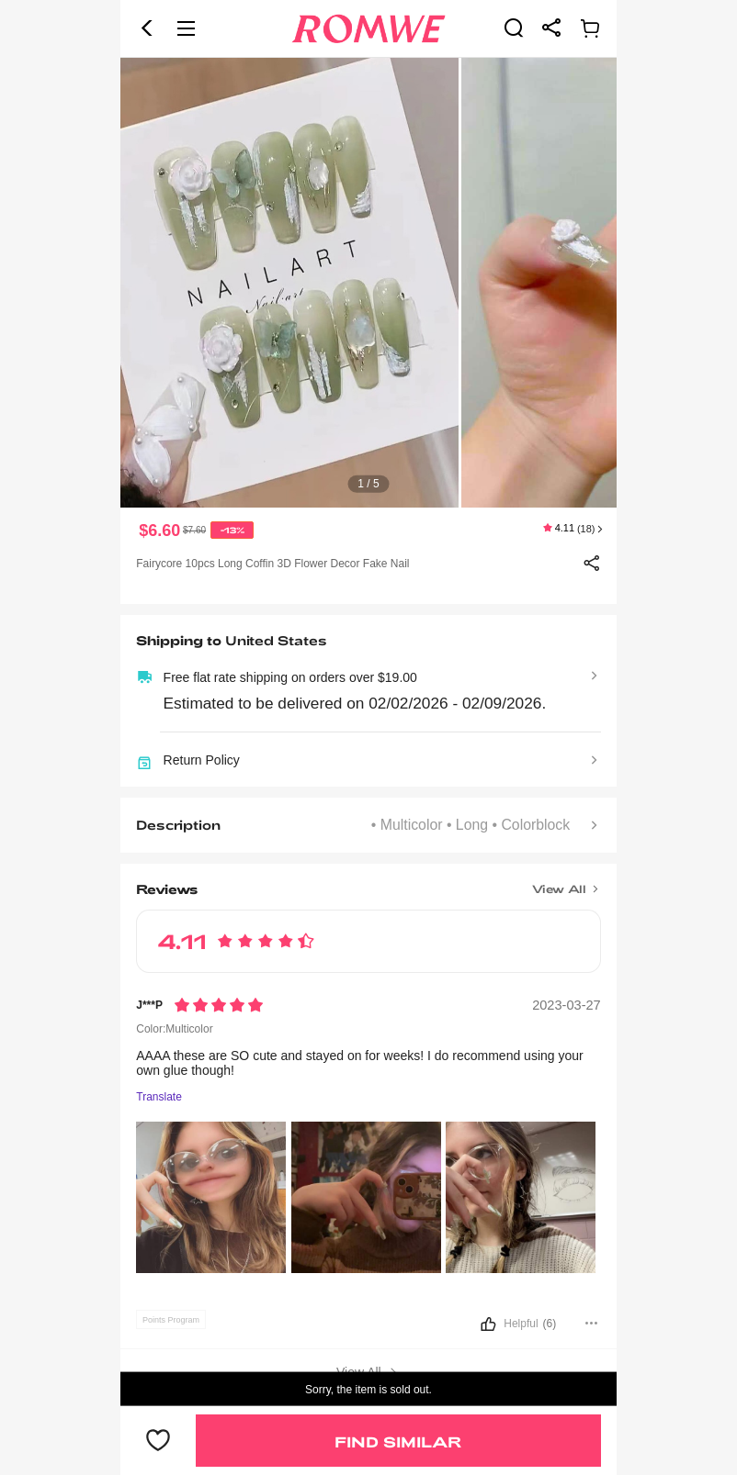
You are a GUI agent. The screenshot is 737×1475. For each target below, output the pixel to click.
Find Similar (397, 1441)
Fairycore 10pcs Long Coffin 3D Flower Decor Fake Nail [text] (272, 563)
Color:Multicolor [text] (174, 1028)
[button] (147, 28)
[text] (368, 283)
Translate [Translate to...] (159, 1097)
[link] (514, 28)
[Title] (368, 883)
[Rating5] (219, 1005)
